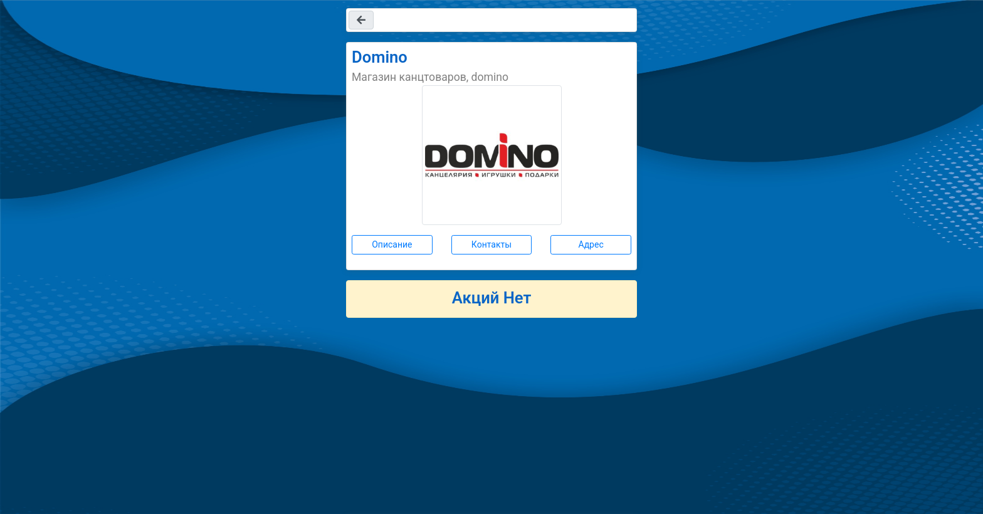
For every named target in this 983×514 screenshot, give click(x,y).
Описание (392, 244)
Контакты (491, 244)
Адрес (591, 244)
